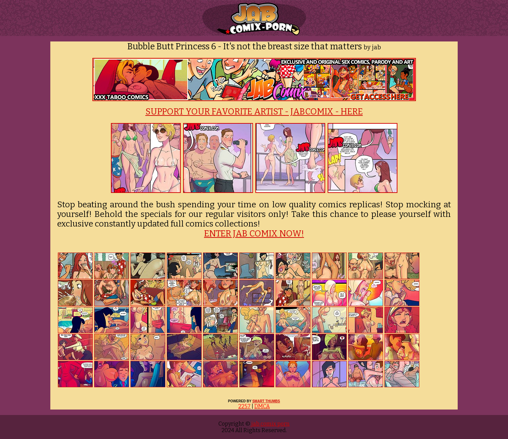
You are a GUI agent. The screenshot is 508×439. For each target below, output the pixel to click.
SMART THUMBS (266, 401)
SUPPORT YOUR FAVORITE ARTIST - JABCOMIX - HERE (254, 112)
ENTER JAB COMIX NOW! (254, 234)
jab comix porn (270, 423)
